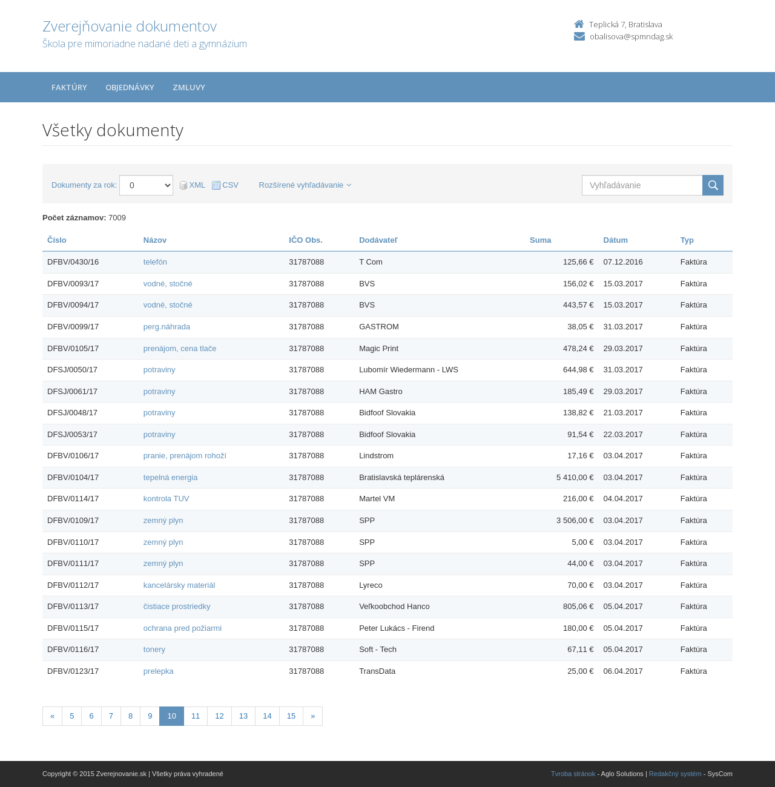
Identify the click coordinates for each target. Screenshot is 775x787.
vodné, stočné (168, 283)
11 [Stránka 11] (195, 715)
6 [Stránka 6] (91, 715)
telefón (155, 261)
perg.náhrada (166, 326)
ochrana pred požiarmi (182, 628)
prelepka (158, 671)
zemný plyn (163, 520)
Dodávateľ (378, 240)
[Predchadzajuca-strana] (52, 716)
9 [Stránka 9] (150, 715)
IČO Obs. (306, 240)
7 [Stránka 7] (111, 715)
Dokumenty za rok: (84, 184)
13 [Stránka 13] (243, 715)
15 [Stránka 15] (291, 715)
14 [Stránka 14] (267, 715)
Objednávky (129, 87)
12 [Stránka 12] (219, 715)
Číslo (57, 240)
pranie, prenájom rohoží (184, 455)
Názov (155, 240)
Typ (687, 240)
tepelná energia (170, 477)
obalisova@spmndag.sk (631, 36)
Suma (540, 240)
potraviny (159, 369)
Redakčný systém (675, 773)
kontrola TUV (166, 498)
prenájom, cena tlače (180, 348)
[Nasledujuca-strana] (313, 716)
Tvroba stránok (573, 773)
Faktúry (69, 87)
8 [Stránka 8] (130, 715)
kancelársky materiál (179, 585)
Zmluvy (189, 87)
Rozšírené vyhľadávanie (305, 184)
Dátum (616, 240)
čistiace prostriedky (177, 606)
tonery (154, 649)
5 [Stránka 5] (72, 715)
